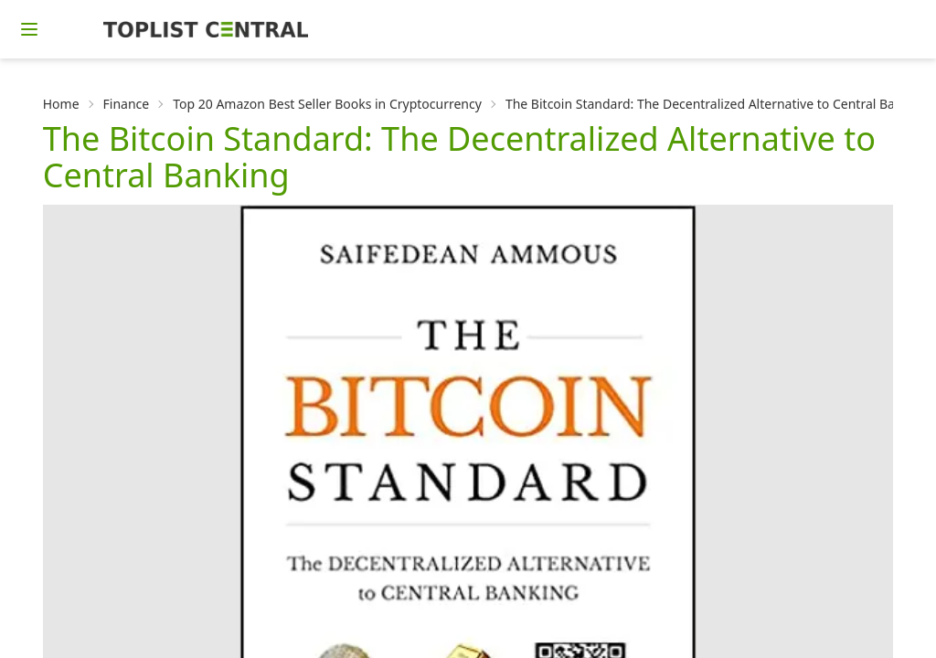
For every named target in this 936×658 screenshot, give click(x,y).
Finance (126, 103)
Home (61, 103)
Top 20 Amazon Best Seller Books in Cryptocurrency (327, 103)
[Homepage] (205, 29)
